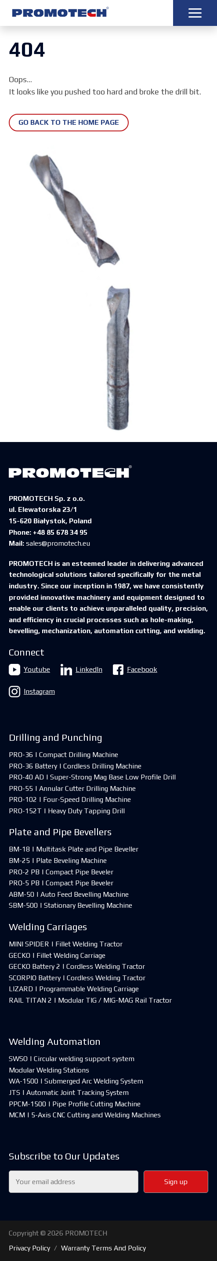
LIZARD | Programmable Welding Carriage (74, 989)
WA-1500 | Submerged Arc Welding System (76, 1081)
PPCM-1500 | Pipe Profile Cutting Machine (75, 1104)
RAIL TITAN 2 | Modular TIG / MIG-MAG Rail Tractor (90, 1000)
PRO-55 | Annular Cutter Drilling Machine (72, 788)
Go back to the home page (68, 122)
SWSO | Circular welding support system (71, 1058)
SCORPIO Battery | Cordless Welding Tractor (77, 978)
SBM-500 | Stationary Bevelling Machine (70, 905)
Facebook (135, 669)
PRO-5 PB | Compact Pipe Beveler (61, 883)
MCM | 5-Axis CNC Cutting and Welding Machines (85, 1115)
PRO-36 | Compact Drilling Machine (63, 754)
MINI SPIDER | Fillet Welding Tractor (66, 944)
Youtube (29, 669)
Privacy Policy (29, 1248)
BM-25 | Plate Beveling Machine (58, 860)
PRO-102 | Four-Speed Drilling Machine (70, 799)
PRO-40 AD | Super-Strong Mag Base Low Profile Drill (92, 777)
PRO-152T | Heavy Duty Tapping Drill (67, 811)
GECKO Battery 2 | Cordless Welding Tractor (77, 966)
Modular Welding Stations (49, 1070)
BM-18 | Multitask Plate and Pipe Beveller (73, 849)
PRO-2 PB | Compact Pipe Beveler (61, 872)
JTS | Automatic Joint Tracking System (69, 1092)
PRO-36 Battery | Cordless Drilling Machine (75, 766)
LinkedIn (81, 669)
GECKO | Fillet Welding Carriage (57, 955)
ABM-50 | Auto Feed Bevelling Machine (69, 894)
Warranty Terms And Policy (103, 1248)
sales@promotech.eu (58, 543)
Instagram (32, 691)
